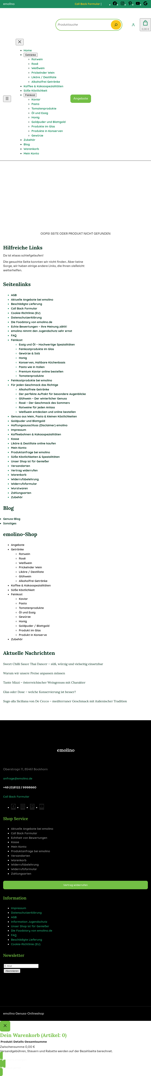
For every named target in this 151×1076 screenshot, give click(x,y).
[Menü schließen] (20, 42)
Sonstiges (9, 523)
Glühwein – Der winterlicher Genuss (43, 398)
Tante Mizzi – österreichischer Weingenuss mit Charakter (44, 682)
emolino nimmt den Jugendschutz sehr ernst (41, 331)
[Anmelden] (133, 24)
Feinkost (17, 340)
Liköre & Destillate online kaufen (33, 443)
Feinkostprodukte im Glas (36, 349)
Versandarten (20, 466)
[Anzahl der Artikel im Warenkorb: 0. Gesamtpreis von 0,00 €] (145, 24)
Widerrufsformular (24, 484)
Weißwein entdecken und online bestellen (47, 412)
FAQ (14, 335)
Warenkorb (18, 475)
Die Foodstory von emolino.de (31, 322)
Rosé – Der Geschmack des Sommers (44, 403)
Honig (23, 358)
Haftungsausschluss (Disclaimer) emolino (39, 425)
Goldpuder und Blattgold (28, 421)
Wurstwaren (19, 488)
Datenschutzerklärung (26, 317)
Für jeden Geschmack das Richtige (34, 385)
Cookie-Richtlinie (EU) (26, 313)
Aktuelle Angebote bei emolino (32, 299)
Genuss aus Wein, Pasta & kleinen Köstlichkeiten (44, 416)
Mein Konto (19, 448)
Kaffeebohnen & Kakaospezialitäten (36, 434)
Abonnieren (12, 970)
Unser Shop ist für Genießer (30, 461)
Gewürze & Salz (29, 353)
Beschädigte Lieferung (26, 304)
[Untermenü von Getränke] (31, 55)
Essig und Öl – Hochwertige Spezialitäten (47, 344)
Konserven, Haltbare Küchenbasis (42, 362)
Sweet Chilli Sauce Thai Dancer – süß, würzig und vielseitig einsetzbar (53, 664)
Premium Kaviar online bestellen (41, 371)
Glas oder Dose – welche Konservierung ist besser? (39, 692)
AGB (14, 295)
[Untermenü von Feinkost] (30, 95)
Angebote (81, 98)
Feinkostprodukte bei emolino (31, 380)
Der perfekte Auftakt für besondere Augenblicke (52, 394)
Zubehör (17, 497)
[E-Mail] (21, 966)
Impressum (18, 430)
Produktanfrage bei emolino (30, 452)
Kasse (15, 439)
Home (28, 50)
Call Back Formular (87, 4)
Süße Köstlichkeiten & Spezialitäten (35, 457)
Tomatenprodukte (31, 376)
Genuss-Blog (11, 519)
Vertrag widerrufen (24, 470)
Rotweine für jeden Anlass (37, 407)
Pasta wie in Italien (32, 367)
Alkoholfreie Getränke (34, 389)
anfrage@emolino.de (17, 778)
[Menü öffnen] (7, 99)
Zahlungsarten (21, 493)
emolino (66, 750)
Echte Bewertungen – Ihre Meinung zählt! (39, 326)
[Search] (116, 25)
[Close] (5, 1026)
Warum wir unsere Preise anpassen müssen (34, 673)
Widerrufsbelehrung (25, 479)
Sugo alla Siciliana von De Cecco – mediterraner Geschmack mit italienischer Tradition (65, 701)
